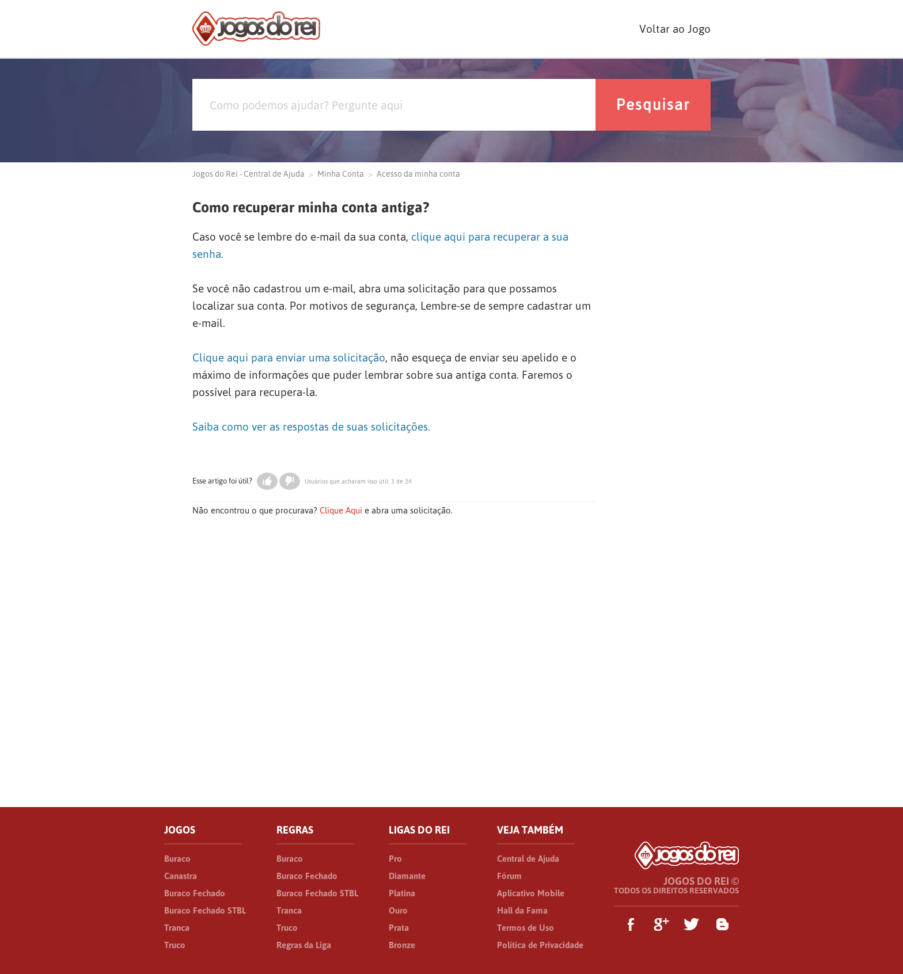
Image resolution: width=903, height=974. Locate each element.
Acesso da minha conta (418, 173)
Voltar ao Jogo (675, 28)
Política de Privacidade (540, 945)
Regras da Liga (303, 945)
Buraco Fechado (194, 893)
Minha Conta (340, 173)
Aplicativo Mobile (530, 893)
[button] (267, 481)
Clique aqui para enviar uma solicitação (288, 357)
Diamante (407, 876)
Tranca (176, 928)
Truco (174, 945)
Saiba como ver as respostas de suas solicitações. (311, 426)
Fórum (509, 876)
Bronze (402, 945)
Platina (402, 893)
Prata (399, 928)
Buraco (177, 858)
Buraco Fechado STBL (205, 910)
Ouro (398, 910)
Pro (395, 858)
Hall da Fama (522, 910)
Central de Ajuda (528, 858)
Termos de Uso (525, 928)
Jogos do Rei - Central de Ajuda (248, 173)
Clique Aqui (341, 510)
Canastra (180, 876)
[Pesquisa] (393, 105)
